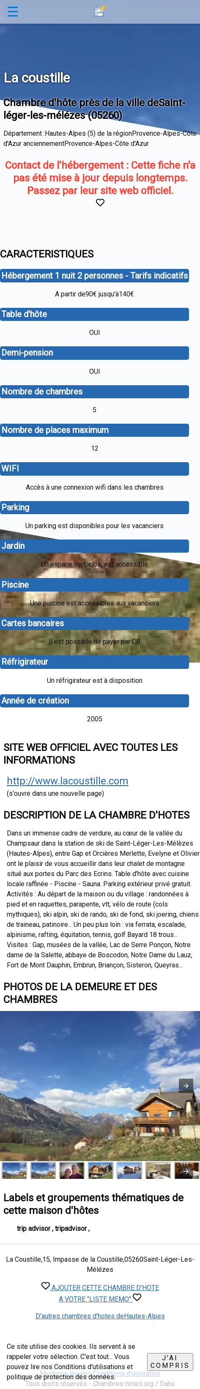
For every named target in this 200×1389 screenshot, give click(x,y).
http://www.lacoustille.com (68, 781)
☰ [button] (13, 12)
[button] (186, 1086)
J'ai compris (170, 1362)
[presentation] (186, 1171)
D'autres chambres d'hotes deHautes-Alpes (100, 1316)
